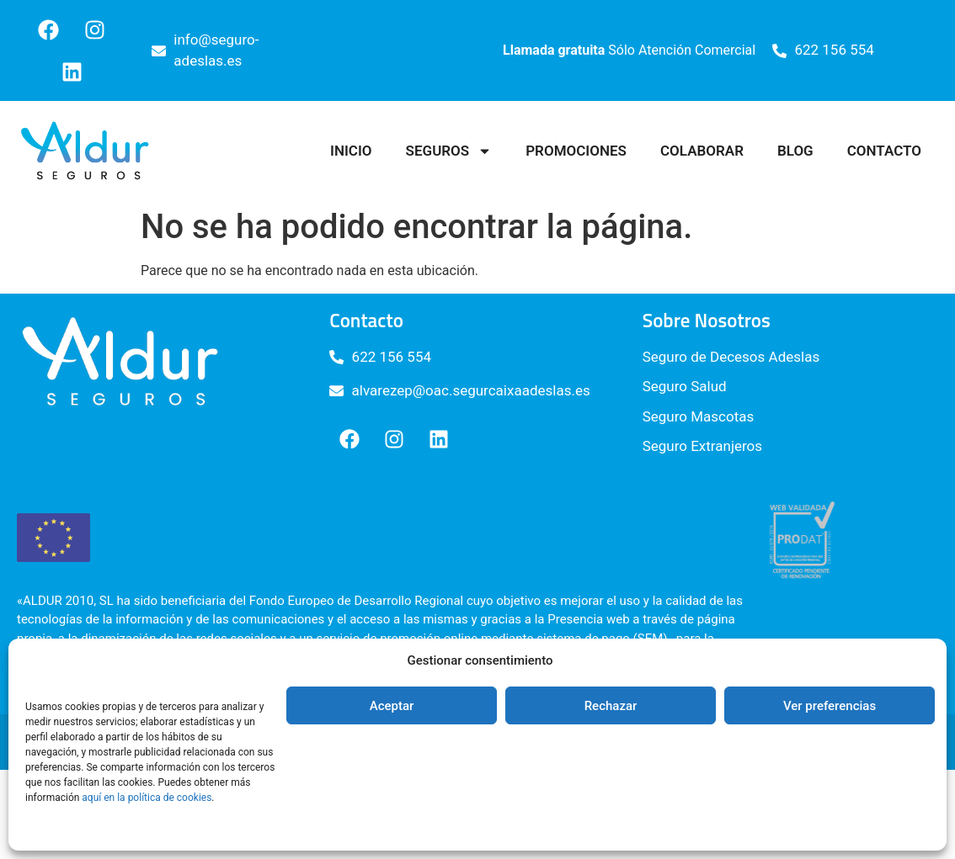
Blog (795, 150)
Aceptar (392, 705)
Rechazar (611, 705)
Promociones (576, 150)
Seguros (449, 151)
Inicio (351, 150)
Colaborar (702, 150)
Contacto (884, 150)
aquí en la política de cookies (146, 797)
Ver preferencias (829, 705)
